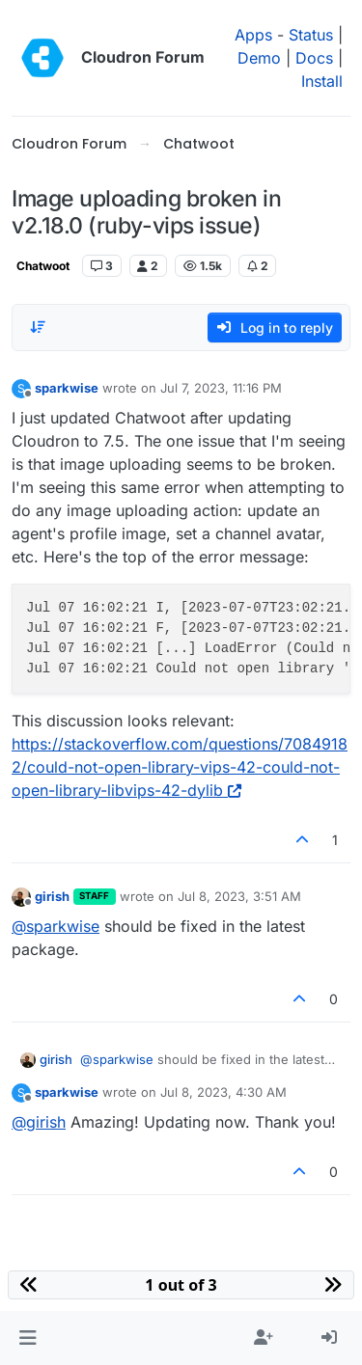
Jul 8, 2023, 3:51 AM (239, 896)
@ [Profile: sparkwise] (55, 926)
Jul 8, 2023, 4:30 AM (223, 1092)
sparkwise (66, 388)
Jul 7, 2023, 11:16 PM (221, 388)
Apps (253, 34)
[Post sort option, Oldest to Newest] (37, 327)
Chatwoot (43, 266)
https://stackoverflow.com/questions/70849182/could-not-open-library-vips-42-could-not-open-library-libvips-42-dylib (180, 767)
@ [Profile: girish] (39, 1122)
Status (311, 34)
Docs (314, 58)
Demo (259, 58)
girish (52, 896)
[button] (27, 1338)
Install (322, 81)
